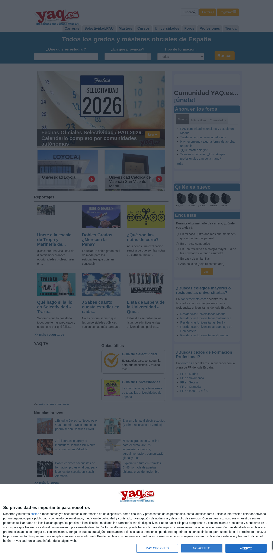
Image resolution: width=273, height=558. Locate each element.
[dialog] (136, 521)
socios (34, 513)
